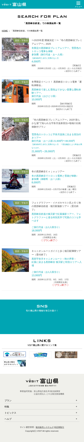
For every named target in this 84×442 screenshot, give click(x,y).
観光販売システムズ (45, 427)
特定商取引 (59, 427)
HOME (5, 31)
